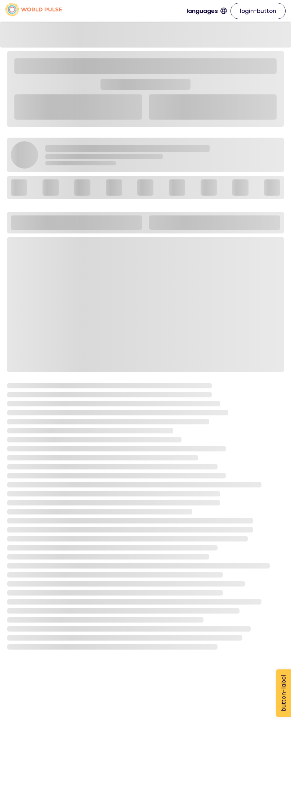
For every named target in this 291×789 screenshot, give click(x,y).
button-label (283, 693)
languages (207, 11)
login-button (258, 11)
